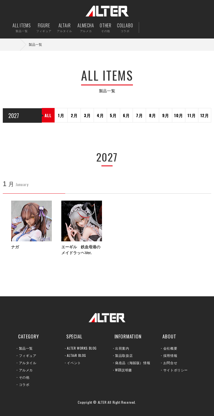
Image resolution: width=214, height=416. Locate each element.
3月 (87, 115)
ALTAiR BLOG (76, 355)
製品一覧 (26, 348)
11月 (192, 115)
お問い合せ (184, 27)
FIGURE (43, 27)
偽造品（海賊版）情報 (132, 362)
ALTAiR (64, 27)
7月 (139, 115)
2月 (74, 115)
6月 (126, 115)
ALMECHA (85, 27)
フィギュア (28, 355)
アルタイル (28, 362)
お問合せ (170, 362)
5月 (113, 115)
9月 (165, 115)
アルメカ (26, 369)
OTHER (105, 27)
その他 (24, 377)
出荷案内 (167, 27)
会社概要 (170, 348)
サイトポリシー (175, 369)
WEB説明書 (123, 369)
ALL (48, 115)
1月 (61, 115)
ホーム (17, 44)
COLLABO (125, 27)
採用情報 (170, 355)
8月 (152, 115)
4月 (100, 115)
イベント (74, 362)
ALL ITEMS (22, 27)
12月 (204, 115)
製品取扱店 (124, 355)
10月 (178, 115)
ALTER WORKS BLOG (82, 348)
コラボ (24, 384)
